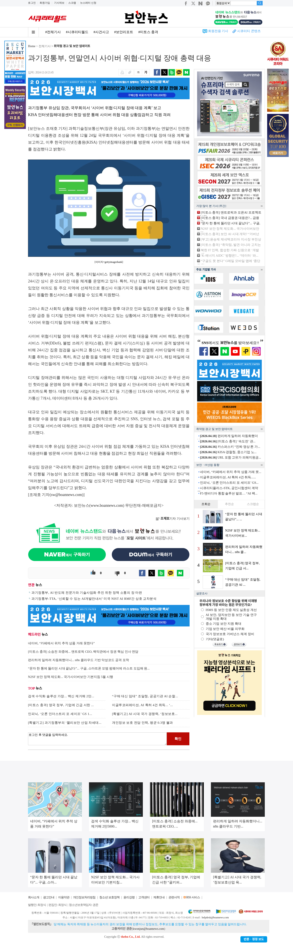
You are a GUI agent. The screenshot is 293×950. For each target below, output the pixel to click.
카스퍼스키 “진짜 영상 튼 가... (230, 446)
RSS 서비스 (193, 897)
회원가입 (45, 2)
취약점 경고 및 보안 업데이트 (72, 46)
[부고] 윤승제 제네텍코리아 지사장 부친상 (231, 239)
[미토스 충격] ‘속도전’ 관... (228, 441)
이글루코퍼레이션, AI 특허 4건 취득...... (228, 477)
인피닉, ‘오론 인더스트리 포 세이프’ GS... (229, 482)
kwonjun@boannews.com (148, 928)
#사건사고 (101, 32)
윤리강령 (129, 897)
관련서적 (174, 897)
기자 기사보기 (173, 518)
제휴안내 (159, 897)
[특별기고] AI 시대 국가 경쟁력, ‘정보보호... (145, 714)
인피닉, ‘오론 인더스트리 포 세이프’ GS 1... (60, 714)
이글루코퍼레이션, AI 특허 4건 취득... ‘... (142, 705)
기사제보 (59, 2)
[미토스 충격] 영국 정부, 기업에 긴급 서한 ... (61, 705)
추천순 (229, 504)
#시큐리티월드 (77, 32)
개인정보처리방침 (84, 897)
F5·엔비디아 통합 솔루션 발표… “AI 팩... (228, 493)
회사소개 (33, 897)
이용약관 (63, 897)
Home (31, 46)
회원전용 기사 (218, 31)
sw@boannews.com (66, 495)
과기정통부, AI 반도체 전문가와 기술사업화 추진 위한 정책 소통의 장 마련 (86, 592)
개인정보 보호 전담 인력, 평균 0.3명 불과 (142, 722)
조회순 (205, 504)
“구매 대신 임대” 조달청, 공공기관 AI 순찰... (145, 696)
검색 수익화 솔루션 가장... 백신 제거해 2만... (61, 696)
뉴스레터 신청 (88, 2)
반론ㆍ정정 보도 (254, 939)
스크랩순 (253, 504)
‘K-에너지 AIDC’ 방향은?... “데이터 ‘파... (229, 255)
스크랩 (72, 2)
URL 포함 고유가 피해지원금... (230, 457)
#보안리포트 (123, 32)
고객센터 (144, 897)
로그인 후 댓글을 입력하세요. (97, 738)
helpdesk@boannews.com (215, 917)
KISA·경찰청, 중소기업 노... (228, 452)
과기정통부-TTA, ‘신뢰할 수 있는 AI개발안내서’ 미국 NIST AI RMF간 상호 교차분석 (93, 598)
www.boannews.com (107, 505)
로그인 (32, 2)
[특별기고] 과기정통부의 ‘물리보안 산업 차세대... (64, 722)
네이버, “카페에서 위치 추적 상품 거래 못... (230, 472)
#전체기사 (53, 32)
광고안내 (48, 897)
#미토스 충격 (148, 32)
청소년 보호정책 (109, 897)
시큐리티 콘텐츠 (249, 31)
